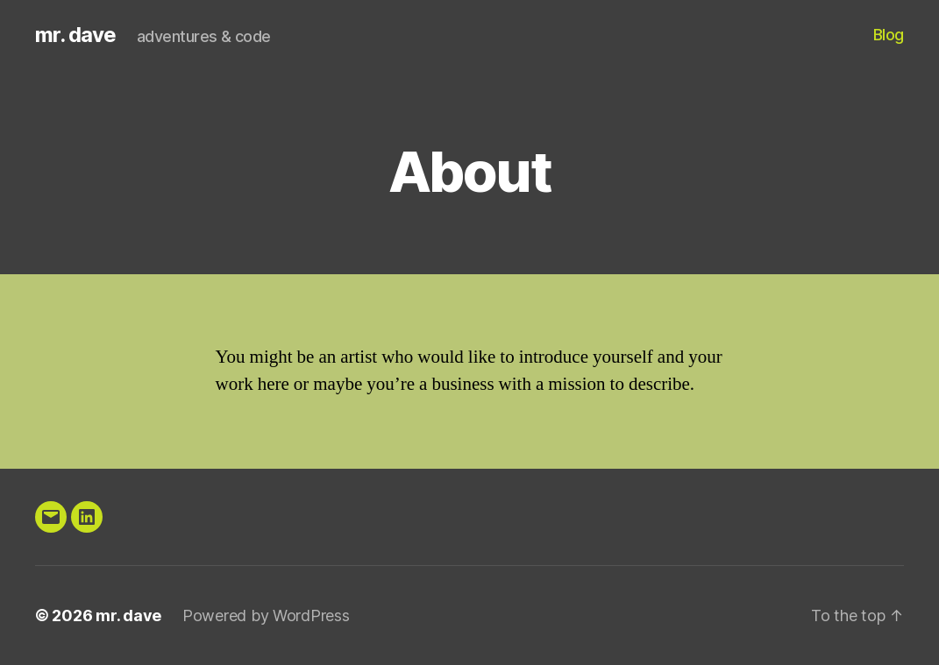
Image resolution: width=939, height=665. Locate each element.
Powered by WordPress (266, 615)
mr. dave (75, 35)
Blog (888, 34)
